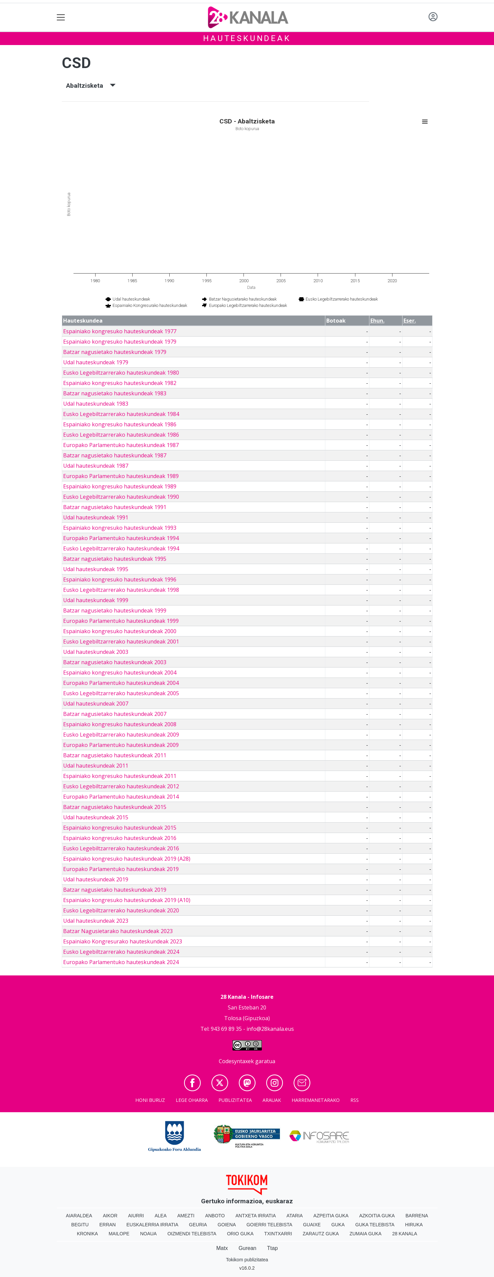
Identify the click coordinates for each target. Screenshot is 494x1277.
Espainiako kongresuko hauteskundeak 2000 (119, 631)
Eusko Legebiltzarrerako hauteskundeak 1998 (121, 589)
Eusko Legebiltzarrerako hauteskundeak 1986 (121, 434)
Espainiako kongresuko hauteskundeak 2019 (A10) (126, 900)
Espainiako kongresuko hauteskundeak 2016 (119, 838)
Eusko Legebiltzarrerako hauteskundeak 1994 (121, 548)
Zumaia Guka (365, 1233)
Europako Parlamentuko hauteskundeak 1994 (121, 538)
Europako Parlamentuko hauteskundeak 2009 (121, 745)
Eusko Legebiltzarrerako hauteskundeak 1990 (121, 496)
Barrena (416, 1215)
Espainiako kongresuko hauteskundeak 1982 (119, 383)
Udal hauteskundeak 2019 (95, 879)
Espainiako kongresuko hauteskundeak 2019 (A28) (126, 858)
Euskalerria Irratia (152, 1224)
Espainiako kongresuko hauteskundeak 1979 (119, 341)
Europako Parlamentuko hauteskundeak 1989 (121, 476)
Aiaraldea (79, 1215)
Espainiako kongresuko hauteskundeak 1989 (119, 486)
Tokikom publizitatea (247, 1259)
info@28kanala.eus (270, 1028)
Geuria (198, 1224)
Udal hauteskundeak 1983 (95, 403)
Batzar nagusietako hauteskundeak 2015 (114, 807)
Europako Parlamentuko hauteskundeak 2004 (121, 683)
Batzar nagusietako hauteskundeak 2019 (114, 889)
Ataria (295, 1215)
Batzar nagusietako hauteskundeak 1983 (114, 393)
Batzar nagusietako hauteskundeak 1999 (114, 610)
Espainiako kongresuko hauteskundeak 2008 (119, 724)
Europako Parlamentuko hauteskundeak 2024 (121, 962)
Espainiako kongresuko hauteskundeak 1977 (119, 331)
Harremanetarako (316, 1100)
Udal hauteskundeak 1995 (95, 569)
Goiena (227, 1224)
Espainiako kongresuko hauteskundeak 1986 (119, 424)
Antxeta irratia (255, 1215)
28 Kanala (404, 1233)
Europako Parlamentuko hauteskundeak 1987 (121, 445)
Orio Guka (240, 1233)
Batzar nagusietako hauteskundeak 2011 (114, 755)
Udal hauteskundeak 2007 (95, 703)
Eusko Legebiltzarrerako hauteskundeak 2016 (121, 848)
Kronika (87, 1233)
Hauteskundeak (247, 38)
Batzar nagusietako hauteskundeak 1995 (114, 558)
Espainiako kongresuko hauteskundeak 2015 (119, 827)
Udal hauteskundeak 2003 (95, 652)
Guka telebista (374, 1224)
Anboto (215, 1215)
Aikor (110, 1215)
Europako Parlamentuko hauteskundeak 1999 (121, 620)
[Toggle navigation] (61, 17)
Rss (354, 1100)
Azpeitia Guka (330, 1215)
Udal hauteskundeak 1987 (95, 465)
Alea (161, 1215)
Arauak (272, 1100)
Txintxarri (278, 1233)
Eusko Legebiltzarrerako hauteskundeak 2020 (121, 910)
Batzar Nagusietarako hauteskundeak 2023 (118, 931)
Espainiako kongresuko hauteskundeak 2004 (119, 672)
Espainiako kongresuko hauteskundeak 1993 (119, 527)
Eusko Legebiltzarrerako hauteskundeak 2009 (121, 734)
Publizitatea (235, 1100)
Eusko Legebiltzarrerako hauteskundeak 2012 (121, 786)
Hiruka (414, 1224)
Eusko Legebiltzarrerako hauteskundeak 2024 (121, 951)
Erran (107, 1224)
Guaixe (312, 1224)
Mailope (119, 1233)
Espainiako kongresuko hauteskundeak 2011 (119, 776)
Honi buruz (150, 1100)
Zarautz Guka (321, 1233)
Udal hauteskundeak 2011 (95, 765)
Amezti (185, 1215)
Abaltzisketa (91, 85)
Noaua (148, 1233)
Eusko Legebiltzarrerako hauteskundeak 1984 (121, 414)
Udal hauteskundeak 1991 (95, 517)
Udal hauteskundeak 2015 (95, 817)
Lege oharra (192, 1100)
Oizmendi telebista (191, 1233)
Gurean (247, 1248)
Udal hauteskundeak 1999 (95, 600)
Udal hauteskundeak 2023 (95, 920)
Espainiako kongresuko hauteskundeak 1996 (119, 579)
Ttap (272, 1248)
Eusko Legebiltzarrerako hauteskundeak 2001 (121, 641)
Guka (338, 1224)
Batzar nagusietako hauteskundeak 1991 (114, 507)
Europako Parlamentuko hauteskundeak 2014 (121, 796)
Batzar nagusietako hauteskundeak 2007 (114, 714)
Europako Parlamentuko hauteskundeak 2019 (121, 869)
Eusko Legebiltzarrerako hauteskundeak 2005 (121, 693)
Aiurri (136, 1215)
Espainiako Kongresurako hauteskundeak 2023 (122, 941)
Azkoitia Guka (377, 1215)
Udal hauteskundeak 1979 (95, 362)
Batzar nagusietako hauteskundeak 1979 (114, 352)
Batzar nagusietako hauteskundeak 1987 (114, 455)
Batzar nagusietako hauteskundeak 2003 (114, 662)
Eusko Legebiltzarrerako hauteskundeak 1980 (121, 372)
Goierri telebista (269, 1224)
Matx (222, 1248)
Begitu (80, 1224)
